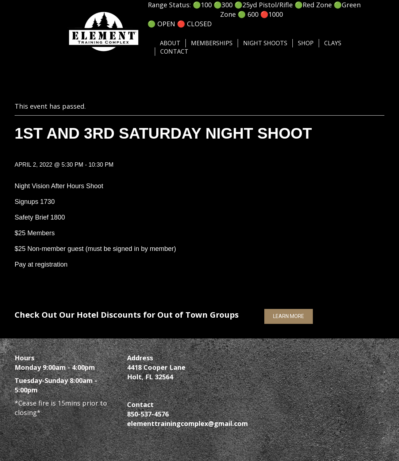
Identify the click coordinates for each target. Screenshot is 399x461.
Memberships (212, 43)
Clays (332, 43)
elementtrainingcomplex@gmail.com (187, 423)
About (170, 43)
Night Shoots (265, 43)
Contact (174, 51)
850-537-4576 (148, 414)
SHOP (306, 43)
